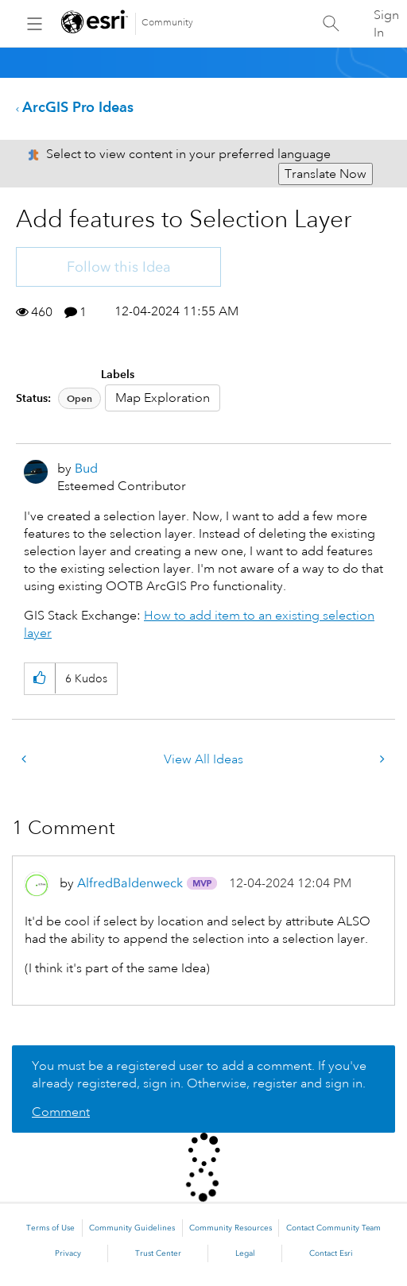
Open (79, 398)
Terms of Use (50, 1228)
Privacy (68, 1253)
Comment (61, 1112)
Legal (245, 1253)
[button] (39, 678)
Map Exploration (162, 398)
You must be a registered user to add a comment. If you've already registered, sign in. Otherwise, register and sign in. (199, 1074)
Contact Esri (331, 1253)
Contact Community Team (333, 1228)
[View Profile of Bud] (86, 468)
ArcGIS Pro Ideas (78, 106)
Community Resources (230, 1228)
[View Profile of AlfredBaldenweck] (130, 882)
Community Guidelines (132, 1228)
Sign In (386, 24)
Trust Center (158, 1253)
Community (167, 23)
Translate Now (325, 174)
